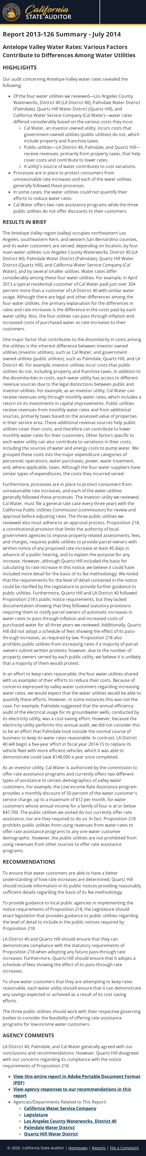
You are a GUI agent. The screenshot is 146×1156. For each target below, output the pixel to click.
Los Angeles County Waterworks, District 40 (70, 1121)
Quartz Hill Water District (51, 1134)
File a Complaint (124, 1147)
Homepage (78, 1147)
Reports (99, 1147)
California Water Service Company (60, 1108)
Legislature (36, 1115)
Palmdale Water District (49, 1127)
